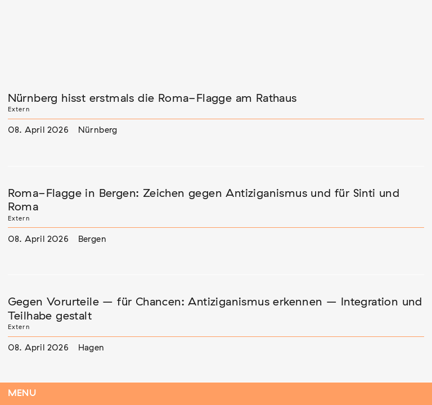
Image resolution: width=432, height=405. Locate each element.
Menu (22, 393)
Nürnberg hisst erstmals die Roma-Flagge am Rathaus (152, 98)
